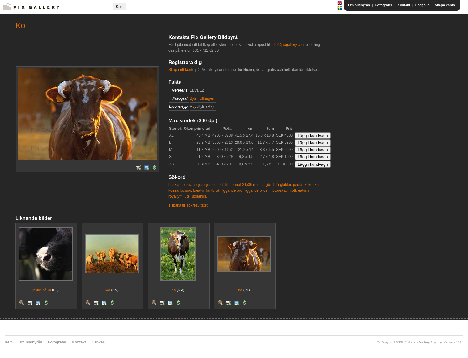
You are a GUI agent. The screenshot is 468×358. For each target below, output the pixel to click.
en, (215, 184)
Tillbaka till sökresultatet (188, 205)
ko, (310, 184)
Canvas (98, 342)
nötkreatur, (298, 190)
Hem (9, 342)
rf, (310, 190)
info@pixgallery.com (287, 44)
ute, (188, 196)
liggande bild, (233, 190)
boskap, (174, 184)
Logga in (422, 5)
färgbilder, (284, 184)
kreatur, (199, 190)
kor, (317, 184)
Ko (174, 290)
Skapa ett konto (181, 70)
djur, (207, 184)
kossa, (173, 190)
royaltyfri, (176, 196)
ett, (221, 184)
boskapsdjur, (192, 184)
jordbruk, (300, 184)
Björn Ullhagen (202, 98)
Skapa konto (445, 5)
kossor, (186, 190)
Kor (107, 290)
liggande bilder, (257, 190)
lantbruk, (213, 190)
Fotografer (383, 5)
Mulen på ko (41, 290)
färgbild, (268, 184)
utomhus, (199, 196)
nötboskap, (279, 190)
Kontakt (404, 5)
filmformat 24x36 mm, (242, 184)
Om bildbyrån (359, 5)
